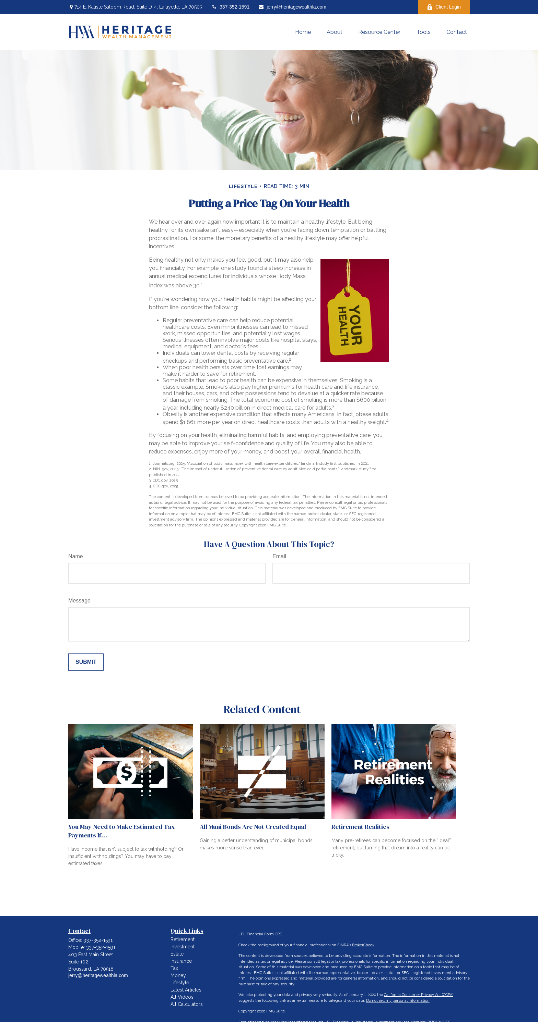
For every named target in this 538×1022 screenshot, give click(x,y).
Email (279, 556)
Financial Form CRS (264, 934)
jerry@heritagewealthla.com (292, 7)
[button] (303, 32)
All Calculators (187, 1004)
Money (178, 975)
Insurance (181, 961)
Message (79, 600)
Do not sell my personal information (398, 1000)
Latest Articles (186, 990)
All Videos (182, 997)
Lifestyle (180, 982)
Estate (177, 954)
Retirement (183, 939)
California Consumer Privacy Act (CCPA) (418, 995)
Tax (174, 968)
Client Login (444, 7)
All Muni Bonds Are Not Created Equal (253, 826)
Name (75, 556)
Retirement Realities (360, 826)
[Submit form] (86, 662)
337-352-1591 (230, 7)
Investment (183, 946)
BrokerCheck (363, 945)
